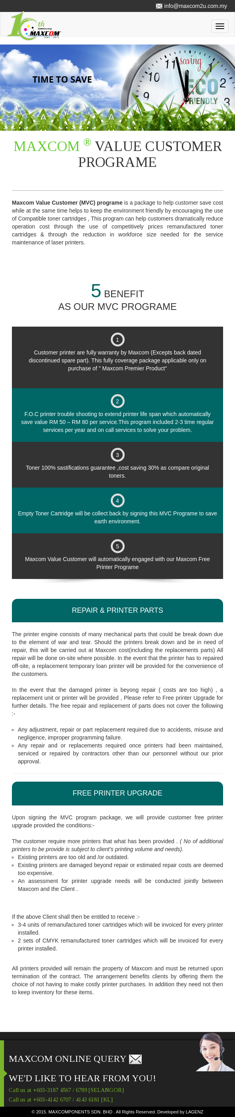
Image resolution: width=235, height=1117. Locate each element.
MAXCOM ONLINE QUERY (76, 1058)
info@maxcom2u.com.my (191, 6)
